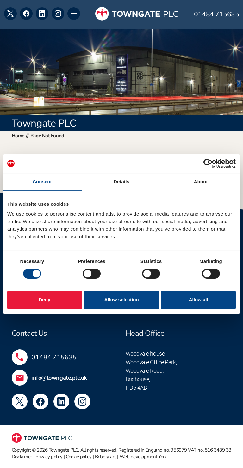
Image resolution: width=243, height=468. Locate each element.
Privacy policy (49, 456)
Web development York (143, 456)
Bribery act (105, 456)
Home (18, 136)
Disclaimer (22, 456)
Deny (44, 299)
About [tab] (201, 181)
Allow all (198, 299)
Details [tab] (121, 181)
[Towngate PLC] (136, 14)
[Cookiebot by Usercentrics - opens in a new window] (208, 163)
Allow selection (121, 299)
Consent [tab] (42, 181)
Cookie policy (78, 456)
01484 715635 (216, 14)
